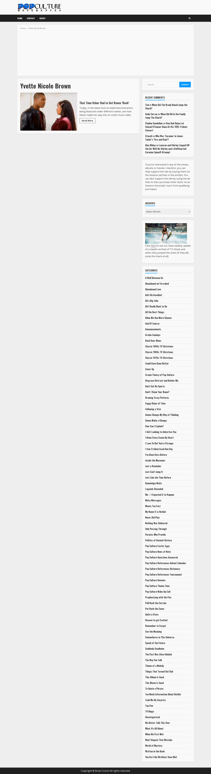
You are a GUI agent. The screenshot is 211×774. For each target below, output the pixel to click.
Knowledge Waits (153, 483)
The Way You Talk (153, 660)
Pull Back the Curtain (155, 603)
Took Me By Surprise (155, 700)
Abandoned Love (153, 289)
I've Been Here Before (156, 454)
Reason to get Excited (156, 620)
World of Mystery (153, 745)
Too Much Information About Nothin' (163, 694)
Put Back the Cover (154, 608)
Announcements (153, 329)
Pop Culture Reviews (155, 580)
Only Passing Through (156, 529)
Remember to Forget (155, 626)
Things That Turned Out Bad (159, 671)
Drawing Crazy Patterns (157, 397)
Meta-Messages (153, 500)
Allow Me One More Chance (158, 318)
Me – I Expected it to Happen (159, 494)
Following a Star (153, 409)
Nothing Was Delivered (156, 523)
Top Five (149, 705)
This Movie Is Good (154, 683)
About (42, 18)
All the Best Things (154, 312)
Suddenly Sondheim (154, 648)
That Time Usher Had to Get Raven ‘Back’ (48, 112)
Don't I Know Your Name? (157, 392)
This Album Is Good (154, 677)
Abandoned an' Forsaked (157, 283)
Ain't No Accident (153, 295)
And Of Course (152, 323)
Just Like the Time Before (158, 477)
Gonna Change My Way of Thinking (162, 415)
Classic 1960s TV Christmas (159, 352)
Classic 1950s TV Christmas (159, 346)
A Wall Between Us (154, 278)
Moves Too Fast (153, 506)
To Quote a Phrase (154, 688)
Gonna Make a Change (156, 420)
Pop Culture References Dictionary (162, 569)
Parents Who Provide (155, 534)
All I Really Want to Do (156, 306)
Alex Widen (150, 145)
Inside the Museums (155, 460)
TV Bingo (149, 711)
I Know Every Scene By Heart (159, 437)
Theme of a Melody (154, 666)
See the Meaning (153, 631)
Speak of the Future (155, 643)
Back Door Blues (153, 340)
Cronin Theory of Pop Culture (159, 375)
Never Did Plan (152, 517)
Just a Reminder (153, 466)
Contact (31, 18)
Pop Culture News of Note (158, 551)
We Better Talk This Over (157, 723)
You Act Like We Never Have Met (161, 757)
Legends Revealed (154, 489)
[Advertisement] (105, 51)
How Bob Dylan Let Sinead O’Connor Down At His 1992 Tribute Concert (166, 127)
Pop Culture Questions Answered (161, 557)
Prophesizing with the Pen (158, 597)
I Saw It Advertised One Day (159, 449)
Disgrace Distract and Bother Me (161, 380)
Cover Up (149, 369)
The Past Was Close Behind (158, 654)
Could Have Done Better (157, 363)
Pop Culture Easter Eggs (157, 546)
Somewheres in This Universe (159, 637)
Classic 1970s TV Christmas (159, 358)
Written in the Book (155, 751)
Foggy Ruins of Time (155, 403)
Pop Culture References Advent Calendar (165, 563)
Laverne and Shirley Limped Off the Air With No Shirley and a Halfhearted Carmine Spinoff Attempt (167, 148)
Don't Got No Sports (155, 386)
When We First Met (154, 734)
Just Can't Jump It (154, 472)
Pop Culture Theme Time (157, 586)
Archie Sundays (152, 335)
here (153, 245)
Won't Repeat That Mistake (158, 740)
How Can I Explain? (154, 426)
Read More (87, 120)
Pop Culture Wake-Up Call (157, 591)
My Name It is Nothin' (155, 512)
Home (19, 18)
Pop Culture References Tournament (163, 574)
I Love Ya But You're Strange (159, 443)
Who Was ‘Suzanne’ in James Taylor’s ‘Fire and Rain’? (164, 137)
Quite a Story (151, 614)
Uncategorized (152, 717)
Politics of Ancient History (158, 540)
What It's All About (154, 728)
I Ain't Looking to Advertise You (160, 432)
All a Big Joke (151, 300)
